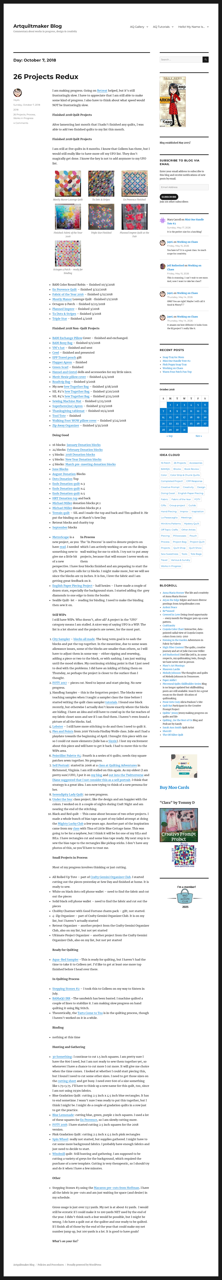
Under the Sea (62, 799)
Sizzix (112, 741)
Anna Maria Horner (173, 592)
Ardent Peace (170, 607)
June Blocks (60, 469)
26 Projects (19, 114)
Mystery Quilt (191, 523)
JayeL (16, 100)
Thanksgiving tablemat (68, 411)
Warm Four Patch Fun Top (177, 371)
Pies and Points (62, 731)
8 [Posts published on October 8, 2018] (170, 411)
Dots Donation (62, 479)
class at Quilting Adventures (117, 765)
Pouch (193, 535)
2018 (15, 109)
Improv (184, 511)
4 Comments (20, 123)
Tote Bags (196, 554)
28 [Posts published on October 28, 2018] (163, 429)
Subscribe (169, 196)
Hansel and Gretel (64, 372)
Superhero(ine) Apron (67, 406)
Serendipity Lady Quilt (67, 794)
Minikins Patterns (171, 523)
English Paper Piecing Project (72, 585)
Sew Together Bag (76, 386)
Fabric (164, 499)
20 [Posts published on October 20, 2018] (205, 417)
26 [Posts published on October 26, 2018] (198, 423)
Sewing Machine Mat (66, 401)
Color (164, 475)
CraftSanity (169, 625)
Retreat (102, 90)
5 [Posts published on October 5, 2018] (198, 404)
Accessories (195, 462)
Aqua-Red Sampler (65, 959)
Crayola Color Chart (173, 629)
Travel (164, 560)
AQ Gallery (137, 26)
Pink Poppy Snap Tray (175, 364)
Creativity (188, 487)
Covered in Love (171, 614)
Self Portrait (60, 765)
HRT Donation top (65, 498)
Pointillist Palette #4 (66, 755)
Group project (177, 505)
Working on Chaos (187, 242)
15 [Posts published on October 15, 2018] (170, 417)
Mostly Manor (62, 299)
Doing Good (168, 493)
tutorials (111, 702)
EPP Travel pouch (64, 357)
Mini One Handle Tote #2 (176, 360)
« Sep (169, 436)
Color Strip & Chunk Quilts (185, 475)
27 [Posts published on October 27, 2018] (205, 423)
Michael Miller (62, 508)
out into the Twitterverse (126, 775)
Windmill (58, 1153)
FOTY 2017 (59, 682)
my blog (96, 775)
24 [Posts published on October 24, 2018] (184, 423)
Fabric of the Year (181, 499)
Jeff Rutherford (175, 265)
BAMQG (165, 469)
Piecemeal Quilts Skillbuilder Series (182, 683)
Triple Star (59, 318)
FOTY (197, 499)
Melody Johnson (172, 672)
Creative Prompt (170, 487)
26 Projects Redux (45, 76)
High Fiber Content (173, 647)
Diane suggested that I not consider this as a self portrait (91, 780)
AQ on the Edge (171, 600)
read (63, 547)
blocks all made (84, 639)
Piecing (165, 535)
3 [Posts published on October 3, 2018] (184, 404)
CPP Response (194, 481)
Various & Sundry (180, 560)
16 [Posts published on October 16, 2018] (177, 417)
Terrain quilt (61, 513)
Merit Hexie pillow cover (69, 377)
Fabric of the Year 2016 (68, 294)
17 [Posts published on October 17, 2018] (184, 417)
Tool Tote (59, 415)
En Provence (88, 1119)
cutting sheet (67, 1081)
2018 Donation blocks (80, 454)
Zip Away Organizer (65, 425)
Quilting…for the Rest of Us (177, 720)
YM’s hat (58, 347)
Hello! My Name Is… (191, 26)
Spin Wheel (60, 1139)
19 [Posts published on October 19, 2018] (198, 417)
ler (70, 503)
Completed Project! (172, 481)
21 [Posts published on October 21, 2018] (163, 423)
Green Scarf (60, 367)
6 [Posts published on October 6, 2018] (205, 404)
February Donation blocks (85, 449)
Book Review (191, 469)
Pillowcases (179, 535)
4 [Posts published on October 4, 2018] (191, 404)
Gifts (163, 505)
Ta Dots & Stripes (64, 313)
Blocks (177, 469)
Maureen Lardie (171, 669)
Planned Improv (63, 309)
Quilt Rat (167, 705)
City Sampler (61, 639)
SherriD (167, 731)
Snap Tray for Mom (173, 357)
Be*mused (168, 611)
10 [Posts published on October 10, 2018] (184, 411)
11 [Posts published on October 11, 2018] (191, 411)
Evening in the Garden (175, 640)
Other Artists (188, 529)
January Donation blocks (84, 445)
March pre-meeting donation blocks (90, 464)
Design (201, 487)
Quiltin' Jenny (170, 713)
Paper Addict (170, 680)
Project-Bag (179, 541)
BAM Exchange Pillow (67, 338)
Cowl (55, 352)
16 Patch (165, 462)
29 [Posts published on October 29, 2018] (170, 429)
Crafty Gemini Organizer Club (111, 877)
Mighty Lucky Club (70, 823)
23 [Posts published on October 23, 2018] (177, 423)
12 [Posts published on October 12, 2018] (198, 411)
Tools (184, 554)
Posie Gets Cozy (171, 702)
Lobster (57, 726)
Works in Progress (23, 118)
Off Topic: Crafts (169, 529)
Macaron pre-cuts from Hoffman (116, 1187)
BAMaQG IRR (61, 998)
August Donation (64, 474)
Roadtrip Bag (61, 381)
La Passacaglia (169, 517)
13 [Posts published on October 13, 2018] (205, 411)
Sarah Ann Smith (172, 727)
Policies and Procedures (51, 1264)
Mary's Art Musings (174, 665)
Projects (165, 547)
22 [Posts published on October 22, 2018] (170, 423)
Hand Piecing (169, 511)
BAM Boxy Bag (62, 343)
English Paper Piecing (190, 493)
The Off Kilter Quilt (173, 734)
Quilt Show (195, 547)
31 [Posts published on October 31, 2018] (184, 429)
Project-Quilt (197, 541)
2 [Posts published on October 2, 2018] (177, 404)
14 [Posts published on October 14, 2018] (163, 417)
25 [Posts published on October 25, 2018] (191, 423)
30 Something (62, 1056)
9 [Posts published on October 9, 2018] (177, 411)
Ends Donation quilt (66, 483)
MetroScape (60, 537)
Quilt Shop (179, 547)
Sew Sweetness (169, 554)
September (59, 527)
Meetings (186, 517)
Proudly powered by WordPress (84, 1264)
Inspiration (198, 511)
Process (31, 114)
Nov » (199, 436)
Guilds (192, 505)
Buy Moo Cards (174, 787)
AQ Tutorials (161, 26)
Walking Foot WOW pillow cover (74, 420)
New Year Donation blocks (83, 459)
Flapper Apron (62, 362)
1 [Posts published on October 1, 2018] (170, 404)
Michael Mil (60, 503)
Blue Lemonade (63, 1115)
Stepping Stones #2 (66, 988)
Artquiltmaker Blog (37, 26)
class (76, 828)
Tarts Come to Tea (90, 1013)
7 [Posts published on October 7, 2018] (163, 411)
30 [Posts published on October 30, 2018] (177, 429)
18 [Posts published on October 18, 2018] (191, 417)
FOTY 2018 (59, 1124)
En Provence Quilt (64, 289)
